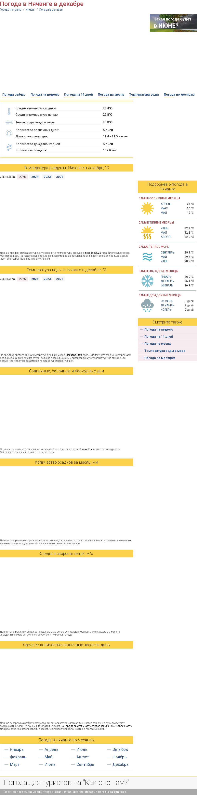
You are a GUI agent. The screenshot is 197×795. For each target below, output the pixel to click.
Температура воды (144, 94)
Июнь (50, 764)
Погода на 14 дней (78, 94)
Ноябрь (119, 757)
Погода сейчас (13, 94)
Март (14, 764)
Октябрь (120, 749)
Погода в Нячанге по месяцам (66, 740)
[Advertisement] (37, 51)
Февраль (18, 757)
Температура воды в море (164, 351)
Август (82, 757)
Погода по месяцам (179, 94)
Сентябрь (85, 764)
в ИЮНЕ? (166, 25)
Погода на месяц (111, 94)
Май (48, 757)
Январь (17, 749)
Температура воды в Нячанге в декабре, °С (66, 269)
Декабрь (120, 764)
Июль (81, 749)
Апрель (52, 749)
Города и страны (10, 9)
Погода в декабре (51, 9)
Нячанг (30, 9)
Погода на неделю (45, 94)
